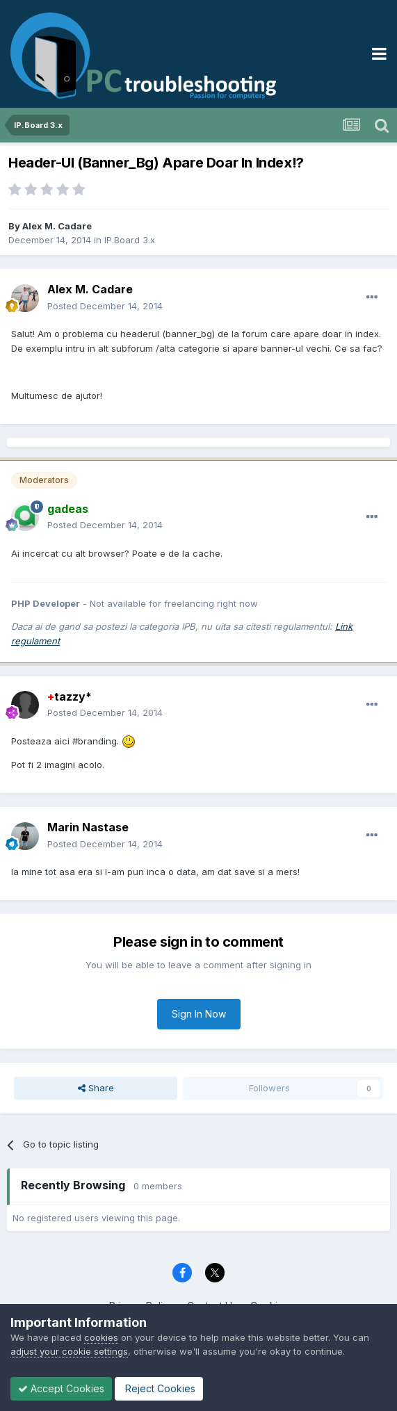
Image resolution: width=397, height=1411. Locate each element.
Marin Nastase (88, 827)
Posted (105, 305)
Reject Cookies (158, 1388)
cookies (101, 1337)
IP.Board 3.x (129, 239)
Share (96, 1087)
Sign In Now (199, 1014)
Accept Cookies (61, 1388)
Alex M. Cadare (57, 225)
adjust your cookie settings (69, 1351)
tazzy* (69, 696)
